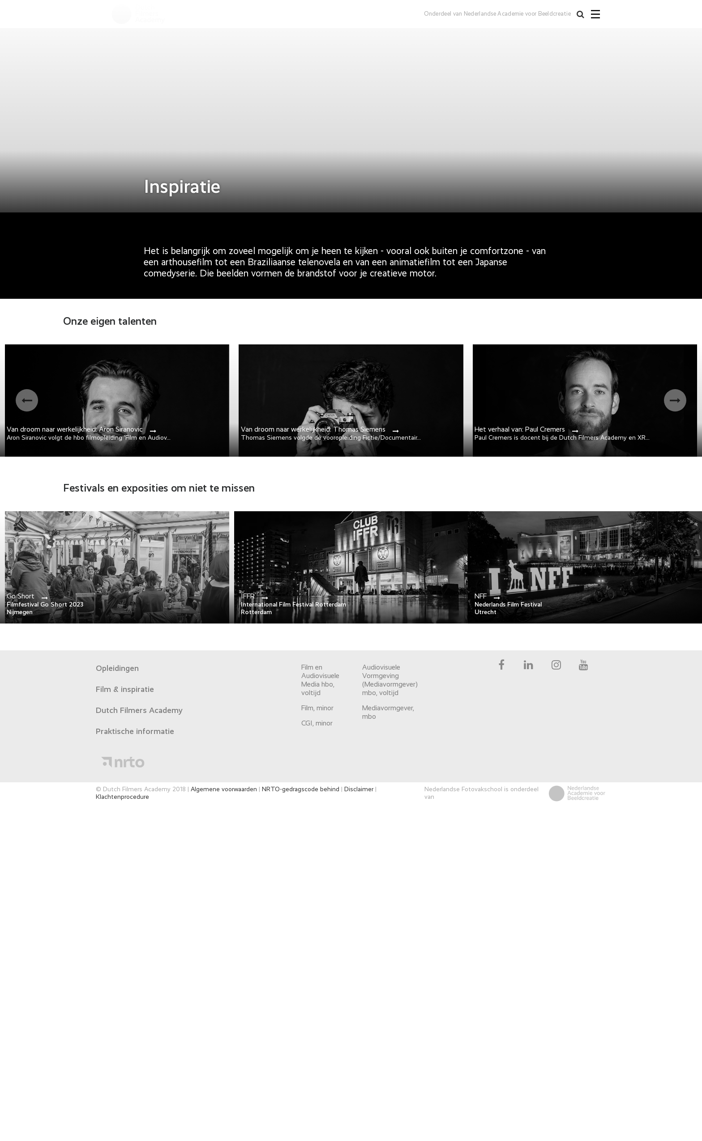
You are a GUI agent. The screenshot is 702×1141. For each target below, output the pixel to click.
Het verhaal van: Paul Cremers (520, 429)
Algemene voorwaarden (224, 789)
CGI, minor (317, 723)
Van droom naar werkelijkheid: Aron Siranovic (75, 429)
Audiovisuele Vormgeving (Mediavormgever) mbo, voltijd (388, 680)
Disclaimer (358, 789)
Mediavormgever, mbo (388, 713)
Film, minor (317, 708)
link (117, 567)
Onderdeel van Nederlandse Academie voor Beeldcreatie (496, 14)
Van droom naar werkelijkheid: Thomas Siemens (313, 429)
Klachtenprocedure (122, 797)
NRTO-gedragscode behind (300, 789)
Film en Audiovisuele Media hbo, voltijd (320, 680)
